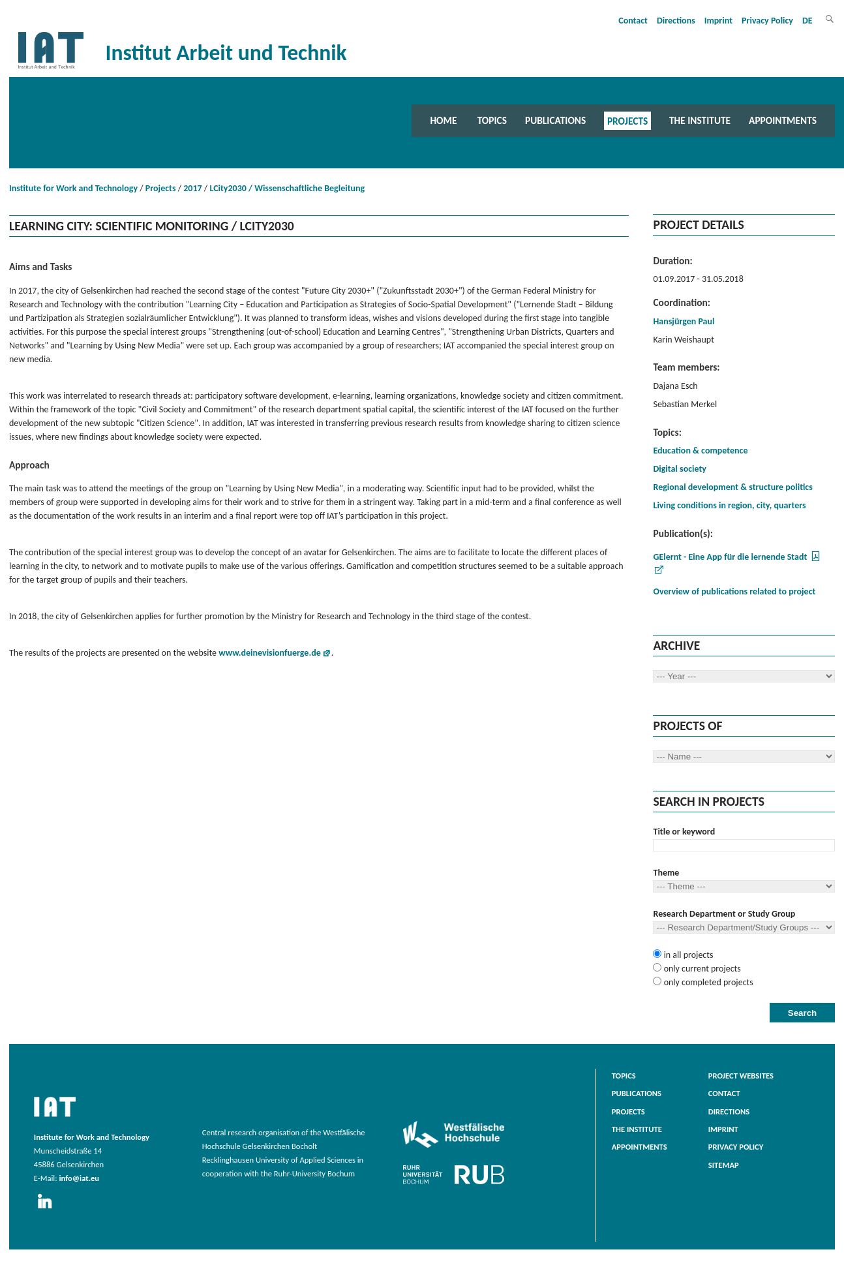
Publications (555, 120)
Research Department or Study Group (724, 913)
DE (807, 20)
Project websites (741, 1075)
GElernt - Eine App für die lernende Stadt (730, 556)
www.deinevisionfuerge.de (270, 652)
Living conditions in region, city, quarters (729, 505)
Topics (492, 120)
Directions (676, 20)
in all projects (687, 954)
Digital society (679, 468)
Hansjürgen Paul (683, 321)
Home (443, 120)
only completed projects (707, 982)
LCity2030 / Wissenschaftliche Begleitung (287, 188)
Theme (666, 872)
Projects (627, 120)
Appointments (783, 120)
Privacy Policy (767, 20)
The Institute (700, 120)
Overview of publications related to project (734, 591)
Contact (633, 20)
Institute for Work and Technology (73, 188)
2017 (192, 188)
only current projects (700, 968)
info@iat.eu (79, 1178)
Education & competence (700, 450)
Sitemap (723, 1165)
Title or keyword (684, 831)
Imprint (718, 20)
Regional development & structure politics (732, 487)
